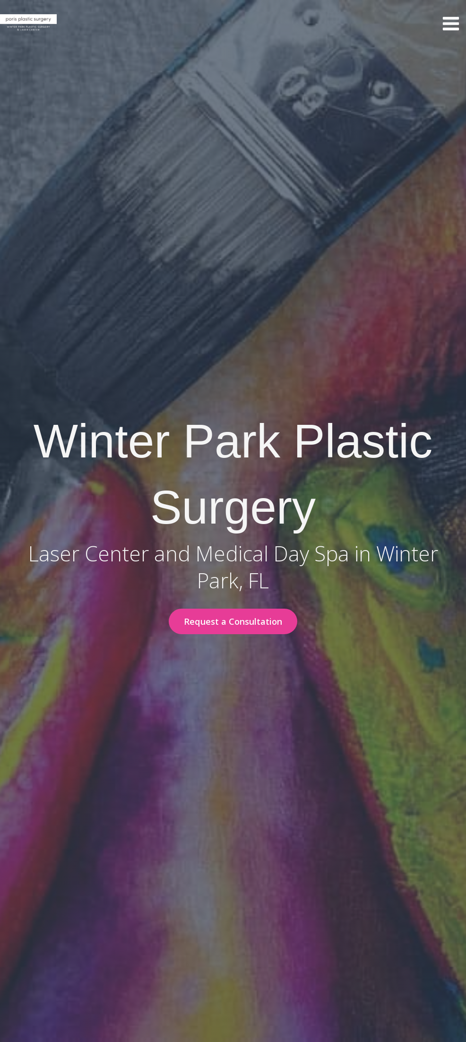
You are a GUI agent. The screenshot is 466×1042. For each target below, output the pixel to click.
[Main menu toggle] (450, 24)
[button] (233, 621)
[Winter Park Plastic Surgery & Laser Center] (28, 23)
